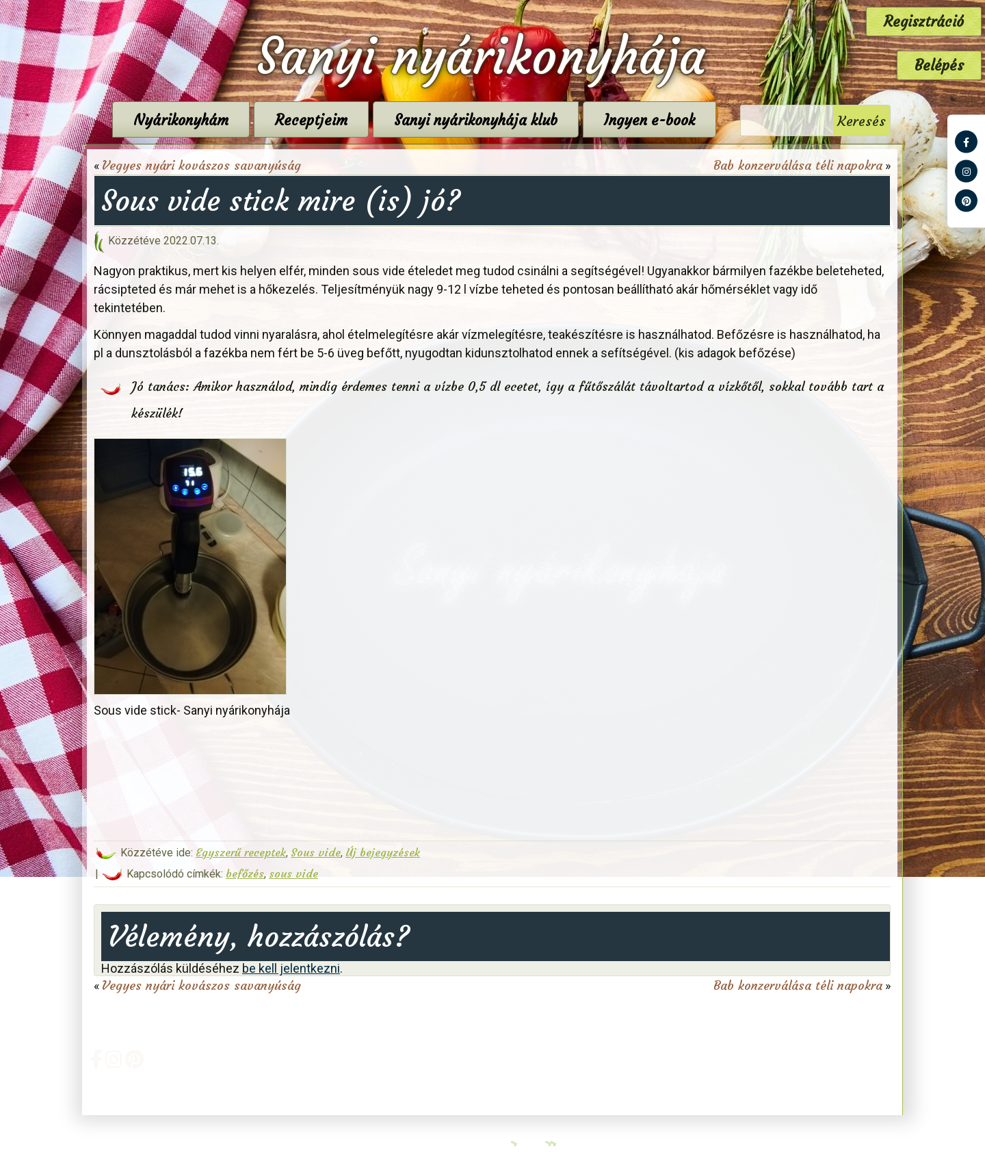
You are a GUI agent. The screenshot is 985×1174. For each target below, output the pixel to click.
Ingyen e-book (649, 120)
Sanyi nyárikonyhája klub (475, 120)
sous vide (293, 873)
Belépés (939, 65)
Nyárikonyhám (180, 120)
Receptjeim (311, 120)
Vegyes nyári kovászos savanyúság (201, 165)
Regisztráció (924, 21)
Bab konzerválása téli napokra (797, 165)
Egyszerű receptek (241, 852)
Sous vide (316, 852)
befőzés (245, 873)
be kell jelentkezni (291, 968)
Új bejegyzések (382, 852)
